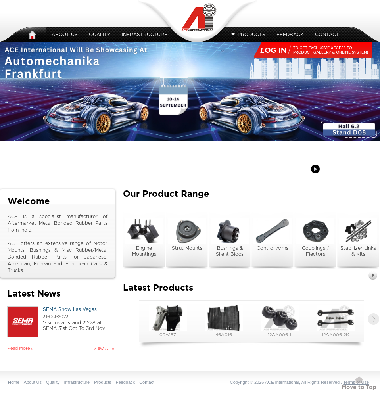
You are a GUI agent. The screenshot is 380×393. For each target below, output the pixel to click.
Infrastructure (144, 34)
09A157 (168, 321)
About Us (65, 34)
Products (248, 34)
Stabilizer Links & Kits (358, 237)
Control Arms (272, 234)
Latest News (34, 293)
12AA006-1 (280, 321)
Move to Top (359, 387)
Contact (327, 34)
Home (13, 382)
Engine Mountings (144, 237)
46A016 (224, 321)
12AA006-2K (336, 321)
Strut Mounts (187, 234)
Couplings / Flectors (315, 237)
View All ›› (103, 348)
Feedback (290, 34)
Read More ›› (20, 348)
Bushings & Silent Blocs (230, 237)
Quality (100, 34)
